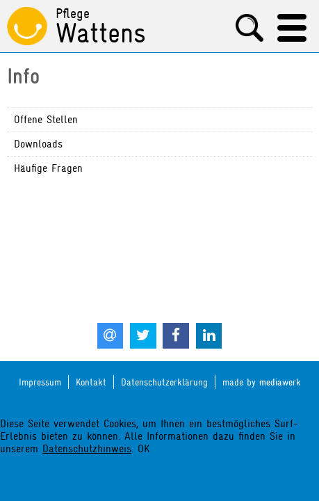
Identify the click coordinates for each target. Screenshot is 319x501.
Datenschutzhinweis (86, 449)
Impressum (40, 382)
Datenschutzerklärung (164, 382)
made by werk (261, 382)
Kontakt (91, 382)
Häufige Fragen (48, 168)
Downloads (38, 144)
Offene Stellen (46, 119)
